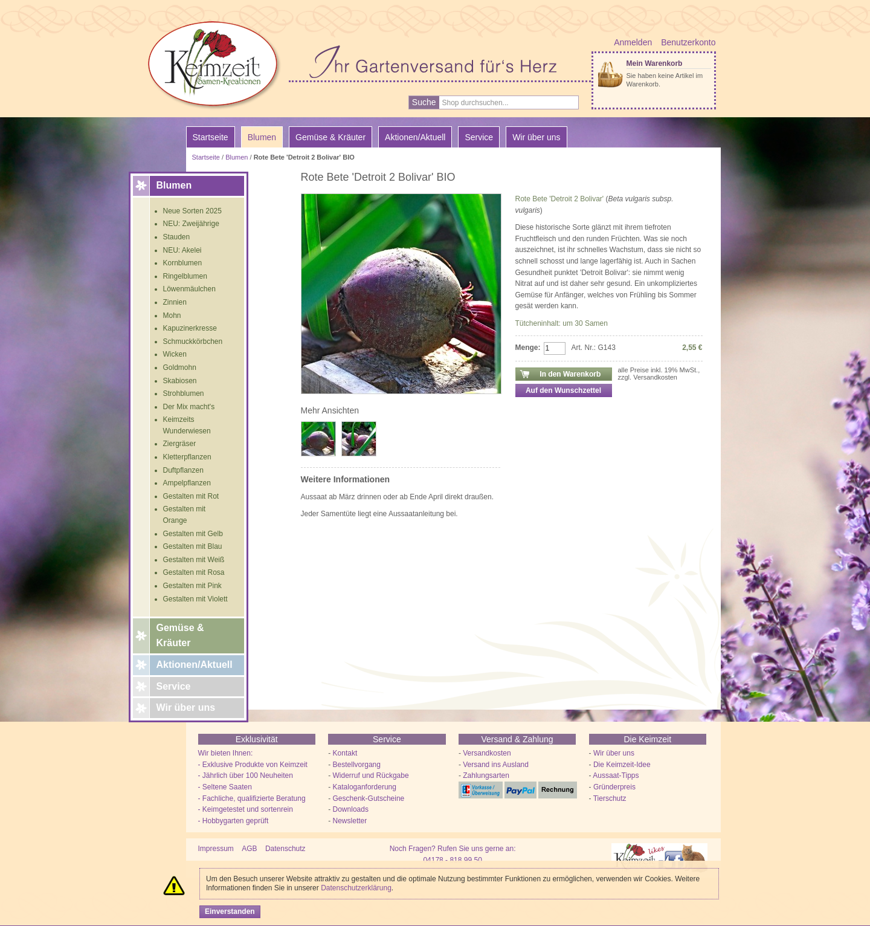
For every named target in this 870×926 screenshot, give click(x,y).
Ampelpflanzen (187, 483)
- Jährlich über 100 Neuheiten (245, 775)
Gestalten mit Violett (195, 599)
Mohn (172, 315)
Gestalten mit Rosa (194, 572)
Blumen (236, 157)
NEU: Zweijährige (191, 223)
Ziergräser (179, 443)
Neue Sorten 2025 (192, 211)
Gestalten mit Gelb (193, 533)
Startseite (210, 137)
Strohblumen (183, 393)
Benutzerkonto (688, 42)
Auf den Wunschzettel (563, 390)
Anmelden (633, 42)
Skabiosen (180, 381)
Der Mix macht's (189, 407)
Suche (424, 102)
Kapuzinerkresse (190, 328)
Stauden (176, 237)
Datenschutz (285, 848)
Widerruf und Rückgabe (371, 775)
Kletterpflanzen (187, 457)
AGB (249, 848)
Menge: (528, 347)
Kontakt (345, 753)
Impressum (216, 848)
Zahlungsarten (486, 775)
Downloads (351, 809)
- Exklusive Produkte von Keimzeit (253, 764)
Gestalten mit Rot (191, 496)
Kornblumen (182, 263)
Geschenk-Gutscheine (369, 798)
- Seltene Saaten (225, 787)
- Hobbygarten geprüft (233, 821)
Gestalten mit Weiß (194, 559)
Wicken (175, 354)
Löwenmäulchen (189, 289)
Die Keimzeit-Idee (622, 764)
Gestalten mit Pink (192, 585)
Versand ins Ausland (496, 764)
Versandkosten (487, 753)
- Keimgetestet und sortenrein (245, 809)
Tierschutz (610, 798)
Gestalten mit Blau (192, 546)
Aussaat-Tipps (616, 775)
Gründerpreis (614, 787)
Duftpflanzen (183, 470)
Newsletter (350, 821)
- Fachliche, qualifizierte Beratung (252, 798)
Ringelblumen (185, 276)
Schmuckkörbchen (193, 341)
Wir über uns (186, 707)
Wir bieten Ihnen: (225, 753)
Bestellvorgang (357, 764)
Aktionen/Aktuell (194, 664)
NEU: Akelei (182, 250)
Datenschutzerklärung (356, 888)
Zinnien (175, 302)
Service (173, 686)
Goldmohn (179, 367)
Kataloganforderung (364, 787)
